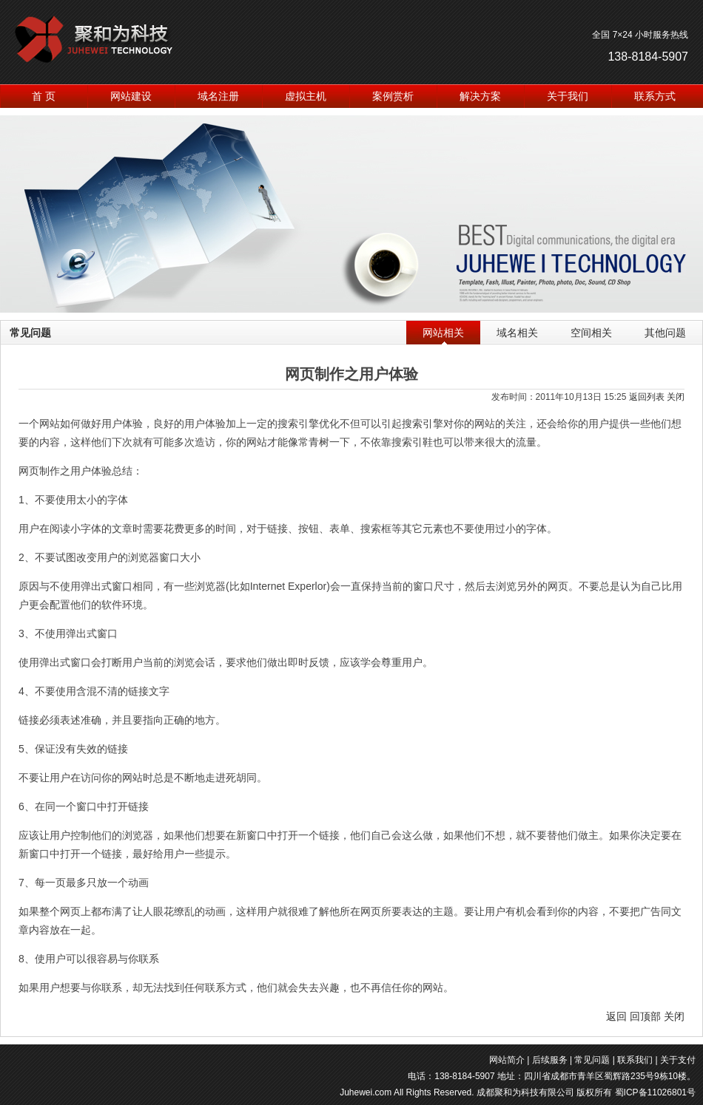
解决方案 (480, 96)
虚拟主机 (305, 96)
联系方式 (655, 96)
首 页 (44, 96)
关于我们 (567, 96)
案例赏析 (393, 96)
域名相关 (517, 333)
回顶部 (645, 1016)
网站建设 (131, 96)
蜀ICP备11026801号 (655, 1092)
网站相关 (443, 333)
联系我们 (635, 1060)
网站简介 (507, 1060)
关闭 (675, 397)
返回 (616, 1016)
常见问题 (592, 1060)
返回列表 (647, 397)
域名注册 (218, 96)
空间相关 (591, 333)
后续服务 (550, 1060)
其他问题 (665, 333)
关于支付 (678, 1060)
